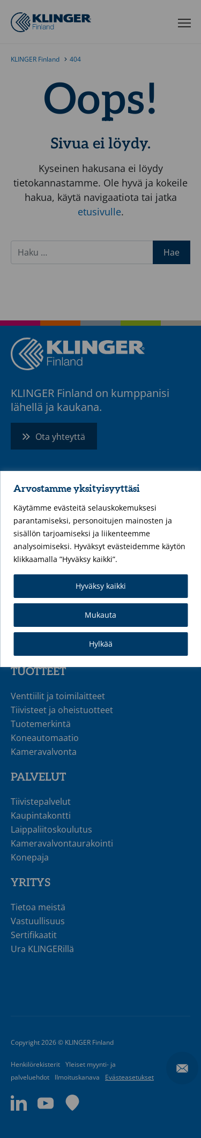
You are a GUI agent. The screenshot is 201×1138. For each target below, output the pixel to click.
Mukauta (100, 615)
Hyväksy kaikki (101, 586)
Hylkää (101, 644)
